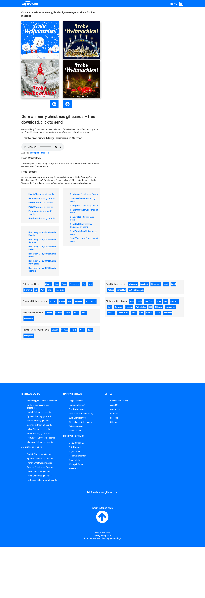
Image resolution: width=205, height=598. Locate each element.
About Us (114, 405)
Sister (134, 313)
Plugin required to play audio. (42, 147)
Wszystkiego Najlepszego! (80, 422)
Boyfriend (174, 301)
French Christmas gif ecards (39, 463)
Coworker (118, 307)
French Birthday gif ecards (39, 421)
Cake (57, 284)
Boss (159, 301)
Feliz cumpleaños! (77, 405)
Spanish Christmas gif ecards (40, 458)
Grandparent (170, 307)
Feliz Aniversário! (76, 426)
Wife (141, 313)
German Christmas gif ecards (40, 467)
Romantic (28, 290)
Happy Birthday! (76, 401)
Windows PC (91, 301)
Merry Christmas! (76, 443)
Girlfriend (158, 307)
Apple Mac (79, 301)
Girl (150, 307)
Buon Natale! (74, 460)
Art (36, 290)
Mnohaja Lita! (75, 431)
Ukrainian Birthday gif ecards (40, 442)
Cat (84, 284)
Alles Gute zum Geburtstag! (81, 413)
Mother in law (123, 313)
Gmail (165, 284)
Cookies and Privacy (119, 401)
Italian (84, 313)
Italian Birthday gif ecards (38, 429)
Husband (110, 313)
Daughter (129, 307)
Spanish (49, 313)
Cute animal (74, 284)
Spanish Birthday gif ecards (39, 416)
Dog (90, 284)
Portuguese (28, 319)
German (58, 313)
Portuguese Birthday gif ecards (41, 438)
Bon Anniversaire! (77, 409)
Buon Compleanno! (77, 418)
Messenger (155, 284)
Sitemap (114, 422)
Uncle (50, 290)
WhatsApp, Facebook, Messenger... (42, 401)
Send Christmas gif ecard (84, 194)
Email (173, 284)
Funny (64, 284)
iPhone (62, 301)
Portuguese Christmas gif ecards (42, 480)
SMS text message (136, 290)
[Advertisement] (158, 28)
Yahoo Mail (121, 290)
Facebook (144, 284)
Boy (165, 301)
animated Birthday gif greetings (107, 538)
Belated (149, 313)
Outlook (110, 290)
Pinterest (114, 413)
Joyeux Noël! (74, 451)
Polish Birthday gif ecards (38, 433)
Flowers (48, 284)
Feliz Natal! (73, 468)
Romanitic (168, 313)
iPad (69, 301)
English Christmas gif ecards (40, 454)
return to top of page (102, 515)
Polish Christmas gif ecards (39, 476)
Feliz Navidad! (75, 447)
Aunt (42, 290)
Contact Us (115, 409)
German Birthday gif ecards (39, 425)
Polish (76, 313)
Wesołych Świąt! (76, 464)
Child (109, 307)
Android (53, 301)
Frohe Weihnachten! (78, 456)
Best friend (60, 290)
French (67, 313)
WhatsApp (133, 284)
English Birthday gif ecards (39, 412)
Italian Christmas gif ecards (39, 471)
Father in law (141, 307)
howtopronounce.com (39, 153)
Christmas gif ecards (41, 194)
